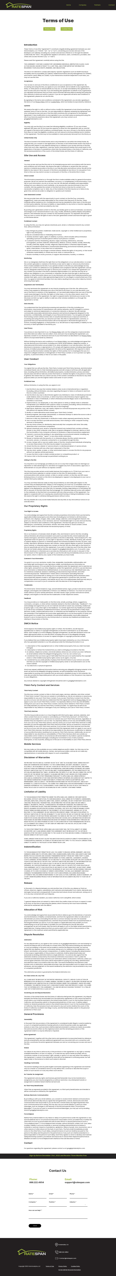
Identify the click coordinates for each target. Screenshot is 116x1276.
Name (31, 1194)
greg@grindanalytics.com (33, 119)
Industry (72, 1202)
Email (51, 1194)
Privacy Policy (40, 102)
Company (32, 1202)
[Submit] (35, 1226)
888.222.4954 (36, 1182)
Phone (72, 1194)
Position (52, 1202)
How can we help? (35, 1210)
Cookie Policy (55, 102)
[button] (49, 29)
